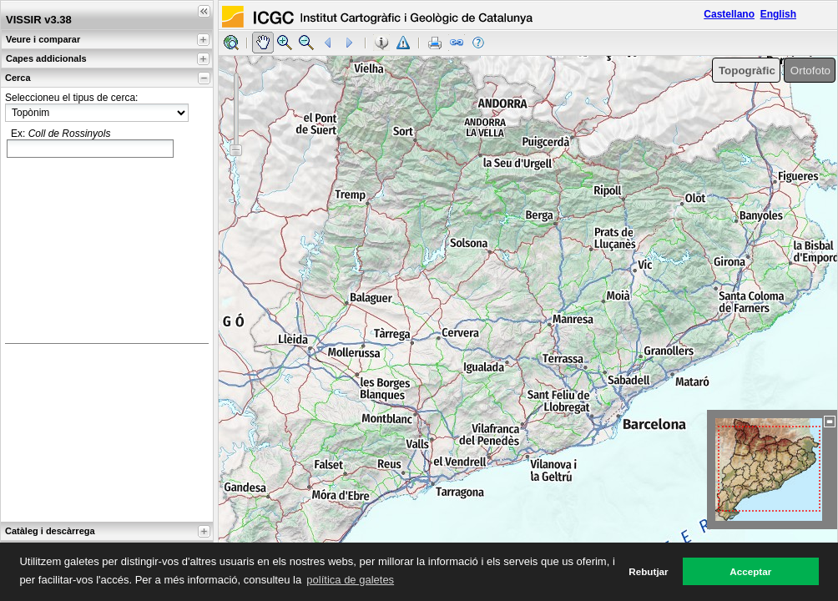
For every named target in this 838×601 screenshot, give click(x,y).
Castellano (729, 14)
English (778, 14)
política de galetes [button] (350, 579)
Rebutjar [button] (648, 571)
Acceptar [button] (750, 571)
